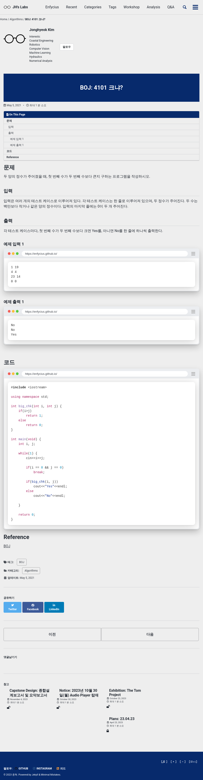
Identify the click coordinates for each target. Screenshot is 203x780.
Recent (71, 7)
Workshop (132, 7)
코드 (9, 151)
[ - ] (183, 758)
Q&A (170, 7)
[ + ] (173, 758)
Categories (92, 7)
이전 (52, 630)
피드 (61, 764)
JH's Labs (20, 7)
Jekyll (35, 770)
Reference (12, 157)
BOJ (7, 546)
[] (193, 758)
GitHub (21, 764)
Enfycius (52, 7)
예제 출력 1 (17, 145)
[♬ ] (164, 758)
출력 (11, 133)
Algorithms (31, 570)
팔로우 (67, 47)
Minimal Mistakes (50, 770)
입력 (11, 126)
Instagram (42, 764)
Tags (112, 7)
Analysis (153, 7)
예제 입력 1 (17, 139)
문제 (9, 120)
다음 (150, 630)
